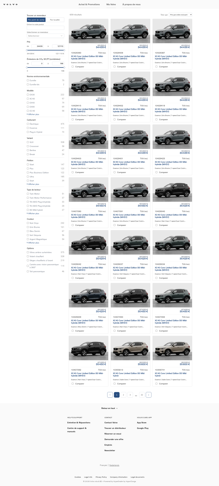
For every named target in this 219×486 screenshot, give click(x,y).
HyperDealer (118, 481)
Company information (118, 477)
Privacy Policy (101, 477)
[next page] (136, 396)
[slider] (27, 50)
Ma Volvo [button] (111, 4)
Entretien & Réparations (78, 422)
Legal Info (88, 477)
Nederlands (114, 465)
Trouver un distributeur (115, 428)
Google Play (142, 428)
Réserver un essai (112, 433)
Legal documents (137, 477)
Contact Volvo (111, 422)
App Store (142, 422)
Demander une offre (113, 439)
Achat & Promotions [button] (89, 4)
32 (142, 395)
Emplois (108, 445)
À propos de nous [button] (131, 4)
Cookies (78, 477)
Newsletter (109, 450)
